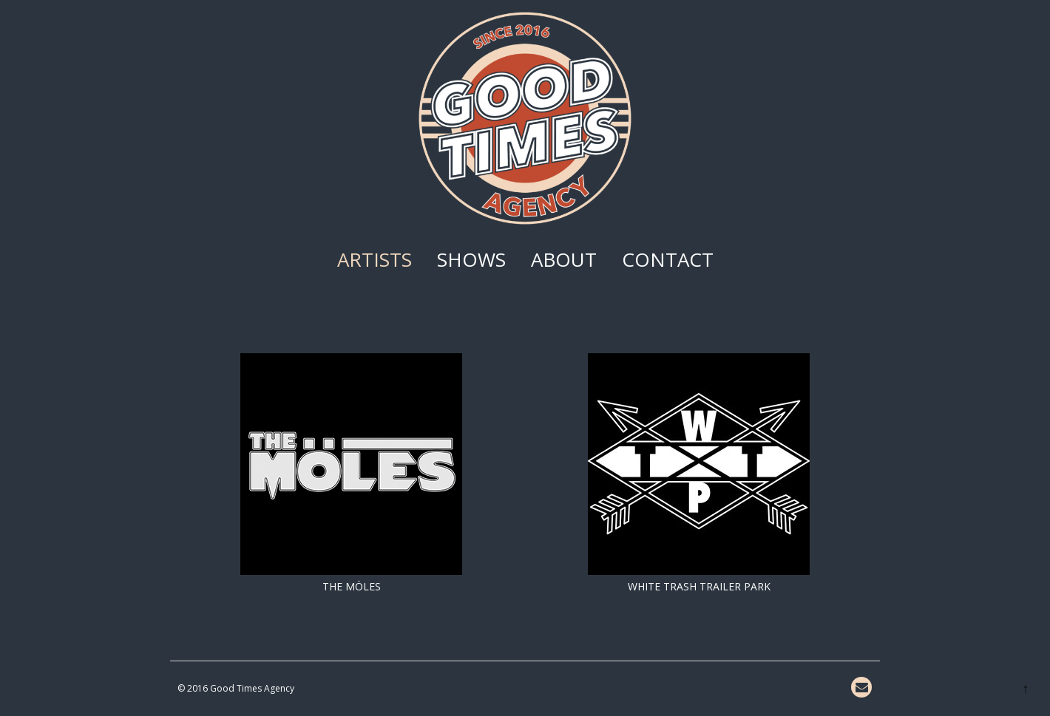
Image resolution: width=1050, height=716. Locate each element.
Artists (374, 259)
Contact (668, 259)
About (564, 259)
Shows (471, 259)
